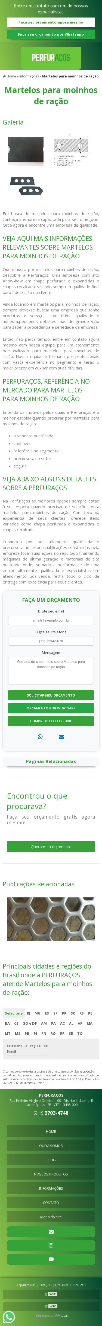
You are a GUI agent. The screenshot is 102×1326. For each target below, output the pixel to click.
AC (62, 1023)
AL (71, 1023)
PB (27, 1033)
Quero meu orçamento (51, 846)
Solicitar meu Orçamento (51, 695)
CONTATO (51, 1202)
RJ (28, 1013)
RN (43, 1033)
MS (17, 1033)
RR (62, 1033)
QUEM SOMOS (51, 1145)
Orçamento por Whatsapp (51, 708)
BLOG (51, 1159)
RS (81, 1013)
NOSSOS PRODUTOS (51, 1174)
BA (7, 1023)
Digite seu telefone (51, 631)
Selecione (14, 1013)
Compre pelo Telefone (51, 721)
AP (80, 1023)
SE (71, 1033)
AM (44, 1023)
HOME (51, 1131)
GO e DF (30, 1023)
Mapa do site (51, 1216)
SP (55, 1013)
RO (53, 1033)
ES (47, 1013)
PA (53, 1023)
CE (16, 1023)
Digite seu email (51, 611)
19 (51, 1113)
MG (38, 1013)
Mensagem (51, 652)
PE (90, 1013)
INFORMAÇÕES (51, 1188)
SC (73, 1013)
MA (89, 1023)
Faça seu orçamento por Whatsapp (51, 34)
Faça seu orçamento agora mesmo (50, 22)
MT (8, 1033)
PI (35, 1033)
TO (80, 1033)
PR (64, 1013)
